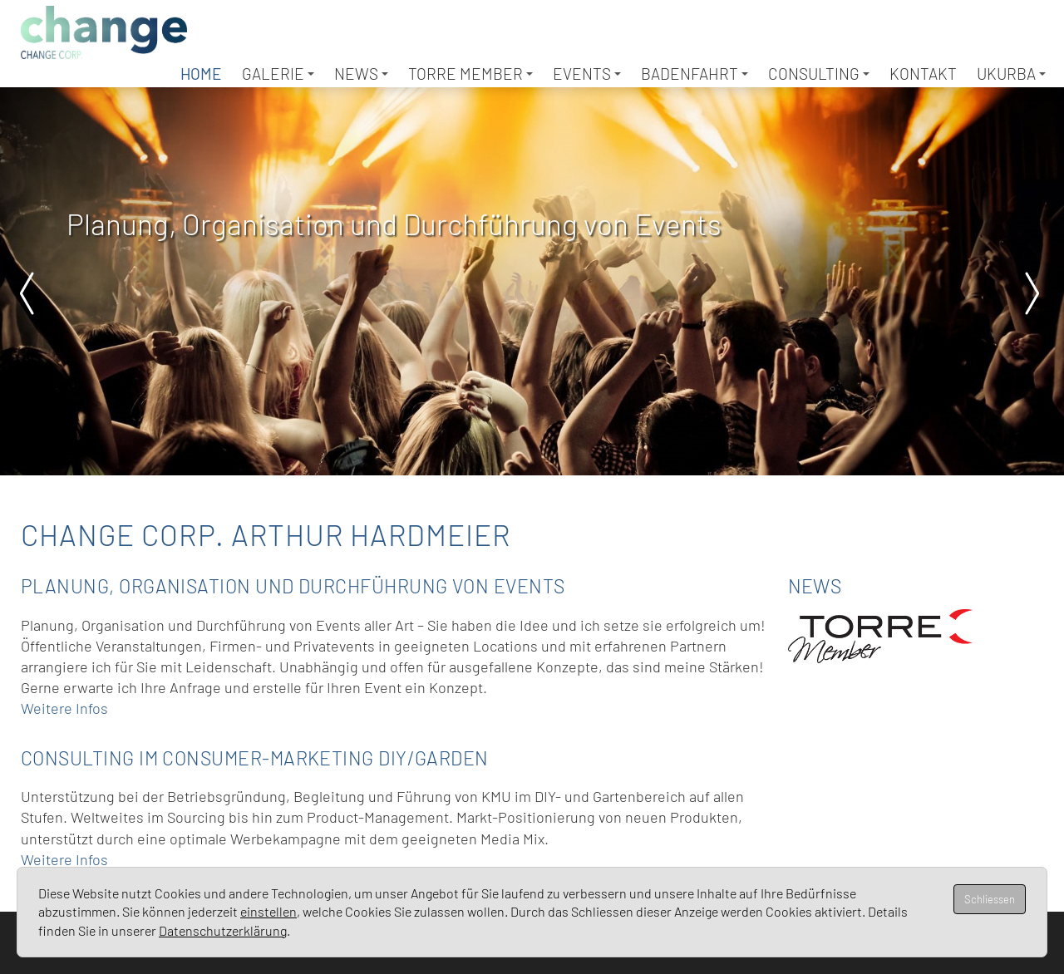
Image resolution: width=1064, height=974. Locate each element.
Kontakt (923, 73)
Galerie (278, 73)
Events (587, 73)
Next (1031, 293)
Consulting (818, 73)
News (361, 73)
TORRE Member (470, 73)
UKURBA (1011, 73)
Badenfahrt (694, 73)
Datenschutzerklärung (223, 930)
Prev (33, 293)
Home (201, 73)
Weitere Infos (64, 708)
